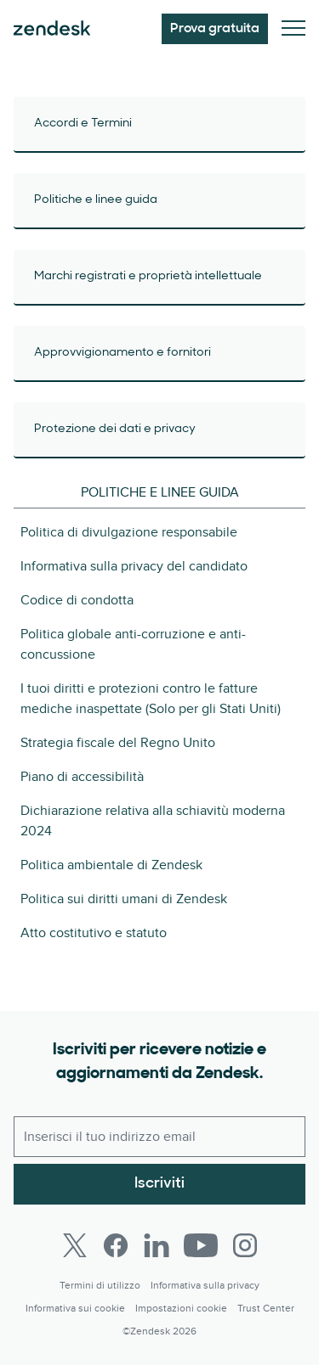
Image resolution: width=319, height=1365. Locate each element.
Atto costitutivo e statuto (93, 932)
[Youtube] (201, 1245)
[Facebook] (115, 1245)
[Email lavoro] (159, 1136)
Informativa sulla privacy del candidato (134, 566)
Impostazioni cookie (181, 1308)
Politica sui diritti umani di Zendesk (123, 898)
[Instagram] (245, 1245)
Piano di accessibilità (82, 776)
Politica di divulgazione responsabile (128, 532)
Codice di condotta (77, 600)
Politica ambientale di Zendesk (111, 865)
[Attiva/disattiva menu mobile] (293, 29)
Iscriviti (159, 1184)
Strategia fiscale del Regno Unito (117, 742)
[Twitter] (74, 1245)
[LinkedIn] (156, 1245)
